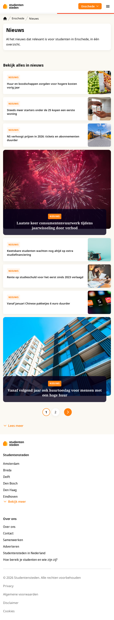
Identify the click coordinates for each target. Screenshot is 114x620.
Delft (6, 477)
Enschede (18, 18)
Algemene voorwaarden (20, 594)
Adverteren (11, 546)
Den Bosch (10, 483)
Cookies (9, 611)
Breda (7, 470)
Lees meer (15, 425)
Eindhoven (10, 496)
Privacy (8, 586)
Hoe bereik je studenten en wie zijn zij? (30, 559)
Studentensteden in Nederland (24, 553)
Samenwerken (13, 540)
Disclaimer (11, 603)
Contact (8, 533)
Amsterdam (11, 463)
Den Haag (10, 490)
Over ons (9, 527)
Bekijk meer (17, 501)
